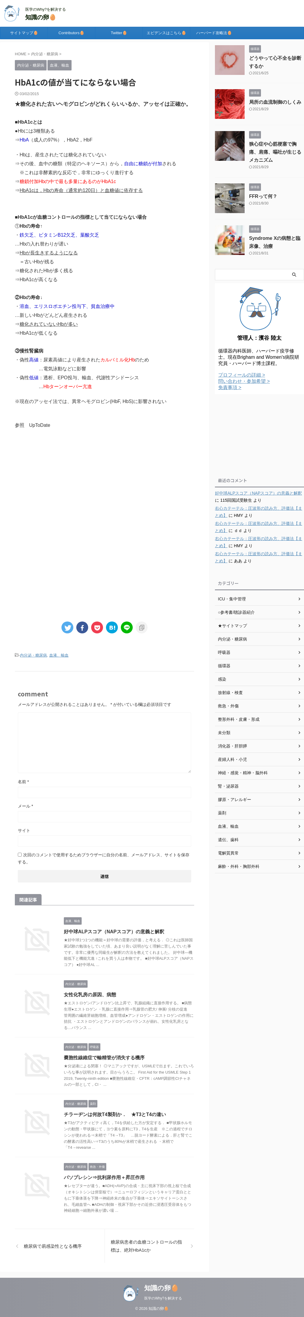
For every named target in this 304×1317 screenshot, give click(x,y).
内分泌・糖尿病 (33, 655)
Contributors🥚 (71, 33)
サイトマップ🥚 (24, 33)
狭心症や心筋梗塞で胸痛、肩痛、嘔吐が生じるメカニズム (275, 152)
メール (25, 806)
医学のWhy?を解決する (163, 1298)
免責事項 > (229, 387)
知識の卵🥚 (40, 17)
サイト (24, 830)
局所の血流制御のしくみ (275, 102)
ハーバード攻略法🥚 (214, 33)
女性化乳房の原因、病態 (90, 994)
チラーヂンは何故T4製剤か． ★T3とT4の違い (115, 1114)
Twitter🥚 (119, 33)
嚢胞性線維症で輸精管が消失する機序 (104, 1057)
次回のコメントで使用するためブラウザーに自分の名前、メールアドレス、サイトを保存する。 (103, 858)
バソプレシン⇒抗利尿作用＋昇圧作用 (104, 1177)
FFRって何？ (263, 196)
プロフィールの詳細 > (241, 374)
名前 (23, 781)
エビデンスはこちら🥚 (166, 33)
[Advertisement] (104, 483)
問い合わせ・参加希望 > (244, 381)
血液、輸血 (59, 655)
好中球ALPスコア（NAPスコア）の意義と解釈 (114, 931)
